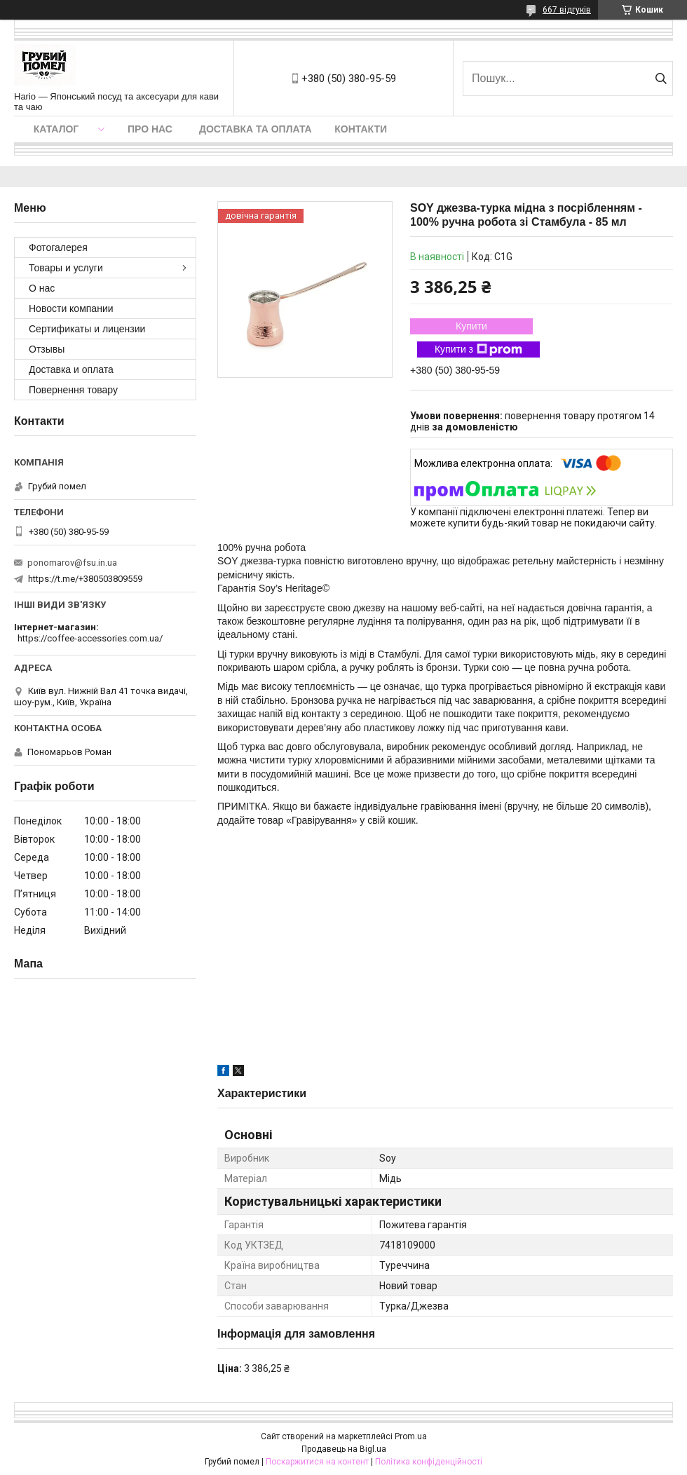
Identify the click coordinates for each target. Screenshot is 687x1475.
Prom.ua (411, 1436)
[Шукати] (660, 78)
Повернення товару (73, 389)
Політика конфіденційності (428, 1462)
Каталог (56, 129)
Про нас (150, 129)
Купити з (478, 350)
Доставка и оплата (71, 369)
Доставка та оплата (255, 129)
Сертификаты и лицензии (87, 328)
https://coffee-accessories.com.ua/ (90, 638)
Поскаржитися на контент (317, 1462)
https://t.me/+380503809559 (85, 578)
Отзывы (46, 349)
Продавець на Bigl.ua (343, 1449)
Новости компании (71, 308)
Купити (471, 326)
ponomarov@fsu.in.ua (72, 562)
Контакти (360, 129)
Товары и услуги (66, 267)
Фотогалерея (58, 247)
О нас (42, 288)
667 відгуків (567, 10)
